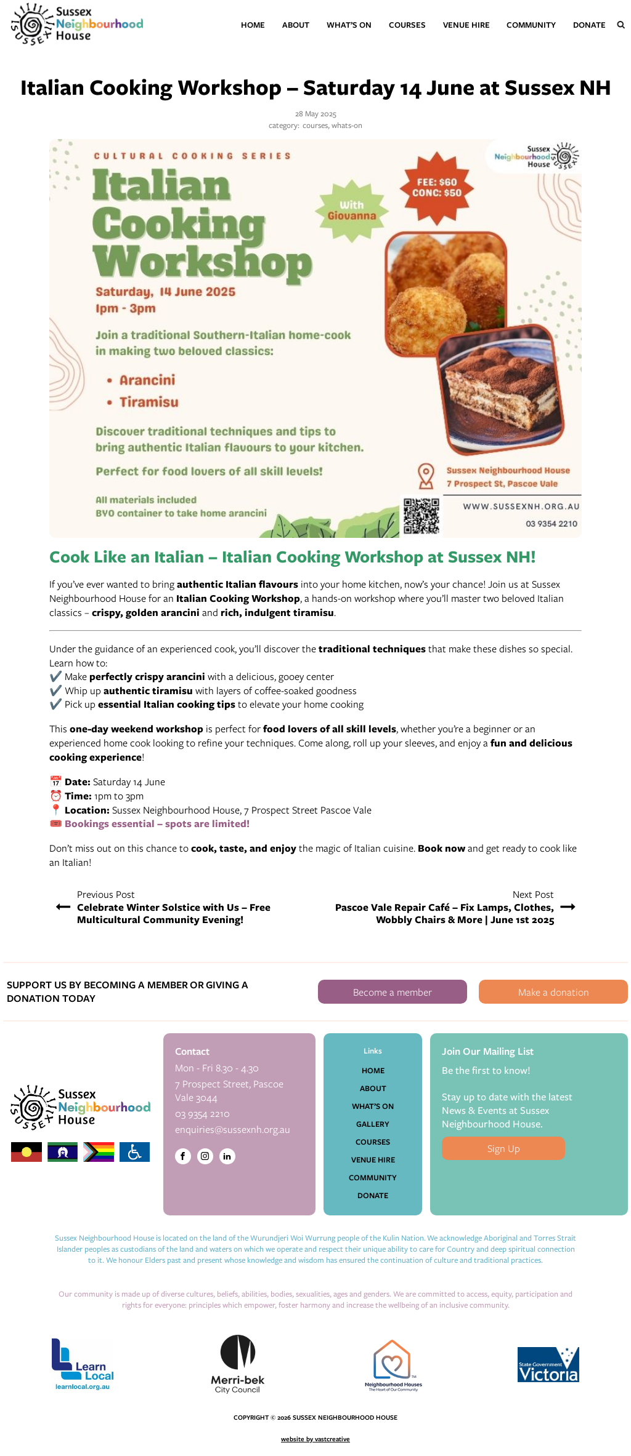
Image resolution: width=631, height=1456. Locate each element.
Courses (407, 24)
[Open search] (621, 24)
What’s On (349, 24)
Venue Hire (466, 24)
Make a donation (553, 991)
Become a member (392, 991)
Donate (589, 24)
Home (253, 24)
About (295, 24)
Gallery (372, 1123)
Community (531, 24)
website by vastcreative (315, 1438)
